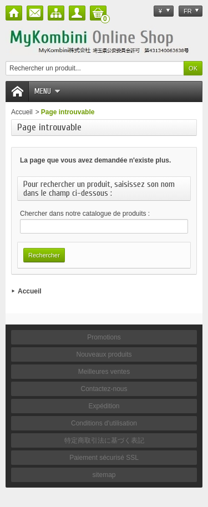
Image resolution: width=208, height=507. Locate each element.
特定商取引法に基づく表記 (104, 440)
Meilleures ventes (104, 372)
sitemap (103, 475)
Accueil (22, 112)
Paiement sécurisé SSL (104, 458)
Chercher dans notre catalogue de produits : (85, 213)
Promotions (104, 337)
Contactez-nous (103, 389)
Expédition (103, 406)
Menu (47, 91)
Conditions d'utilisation (104, 423)
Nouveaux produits (103, 354)
